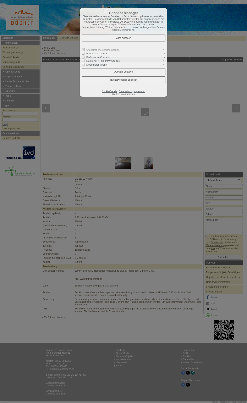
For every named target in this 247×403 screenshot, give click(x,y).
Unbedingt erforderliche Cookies (102, 50)
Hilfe (131, 30)
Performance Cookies (97, 57)
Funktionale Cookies (96, 53)
